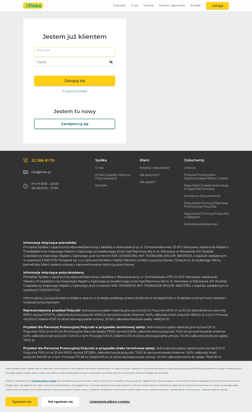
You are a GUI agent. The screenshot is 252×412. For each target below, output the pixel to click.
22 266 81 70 (43, 160)
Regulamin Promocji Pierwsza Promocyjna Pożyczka (206, 204)
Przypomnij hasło (74, 91)
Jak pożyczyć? (150, 175)
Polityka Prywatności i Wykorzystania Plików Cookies (206, 176)
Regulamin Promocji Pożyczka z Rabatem (206, 215)
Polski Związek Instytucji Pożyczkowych (113, 176)
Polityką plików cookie (44, 380)
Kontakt (195, 5)
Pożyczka (119, 5)
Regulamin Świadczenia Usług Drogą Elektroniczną (206, 187)
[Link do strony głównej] (33, 6)
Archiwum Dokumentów (202, 196)
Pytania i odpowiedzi (172, 5)
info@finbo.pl (41, 172)
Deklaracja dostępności (201, 224)
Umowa (148, 5)
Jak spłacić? (148, 182)
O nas (134, 5)
